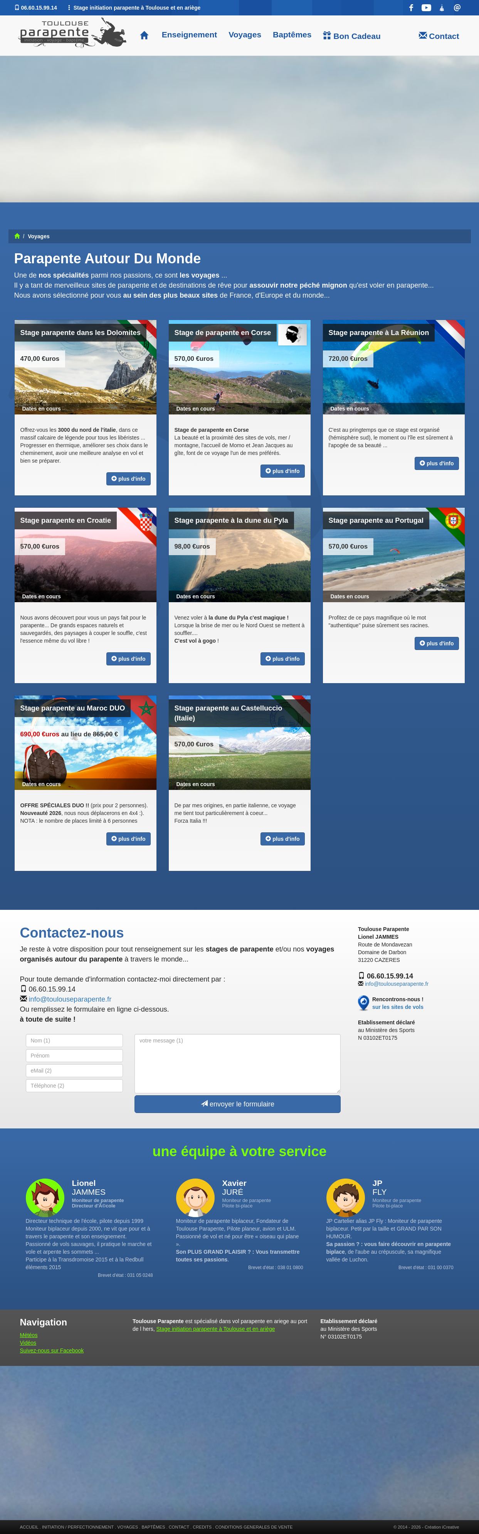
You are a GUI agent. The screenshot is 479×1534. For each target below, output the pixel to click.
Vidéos (28, 1343)
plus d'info (128, 479)
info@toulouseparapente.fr (70, 999)
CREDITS (202, 1527)
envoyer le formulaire (237, 1104)
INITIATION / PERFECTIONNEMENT (78, 1527)
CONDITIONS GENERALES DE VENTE (254, 1527)
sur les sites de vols (398, 1007)
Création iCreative (442, 1527)
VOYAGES (127, 1527)
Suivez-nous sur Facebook (52, 1350)
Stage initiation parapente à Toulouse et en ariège (215, 1329)
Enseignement (188, 34)
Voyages (245, 34)
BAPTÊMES (153, 1527)
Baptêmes (292, 34)
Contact (439, 35)
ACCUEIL (29, 1527)
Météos (29, 1335)
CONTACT (179, 1527)
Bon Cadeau (351, 35)
